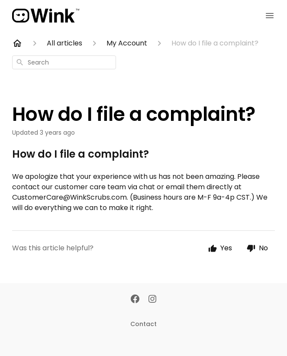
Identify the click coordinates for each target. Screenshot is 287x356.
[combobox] (64, 62)
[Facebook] (135, 300)
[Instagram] (152, 300)
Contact (143, 324)
